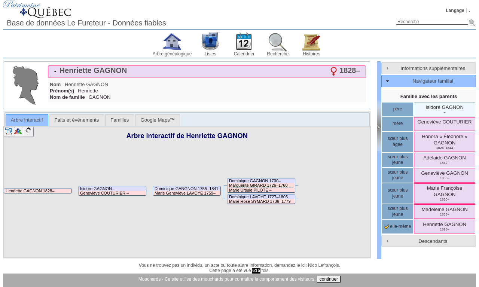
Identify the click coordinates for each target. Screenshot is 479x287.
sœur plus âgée (398, 141)
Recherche (278, 54)
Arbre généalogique (172, 54)
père (397, 109)
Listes (210, 54)
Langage (455, 10)
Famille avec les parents (428, 96)
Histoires (311, 54)
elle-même (397, 226)
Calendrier (244, 54)
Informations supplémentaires (432, 68)
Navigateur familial (433, 81)
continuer (329, 279)
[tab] (207, 71)
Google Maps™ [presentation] (157, 120)
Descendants (432, 241)
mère (398, 123)
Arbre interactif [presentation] (27, 120)
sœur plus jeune (398, 159)
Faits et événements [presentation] (77, 120)
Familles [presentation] (119, 120)
